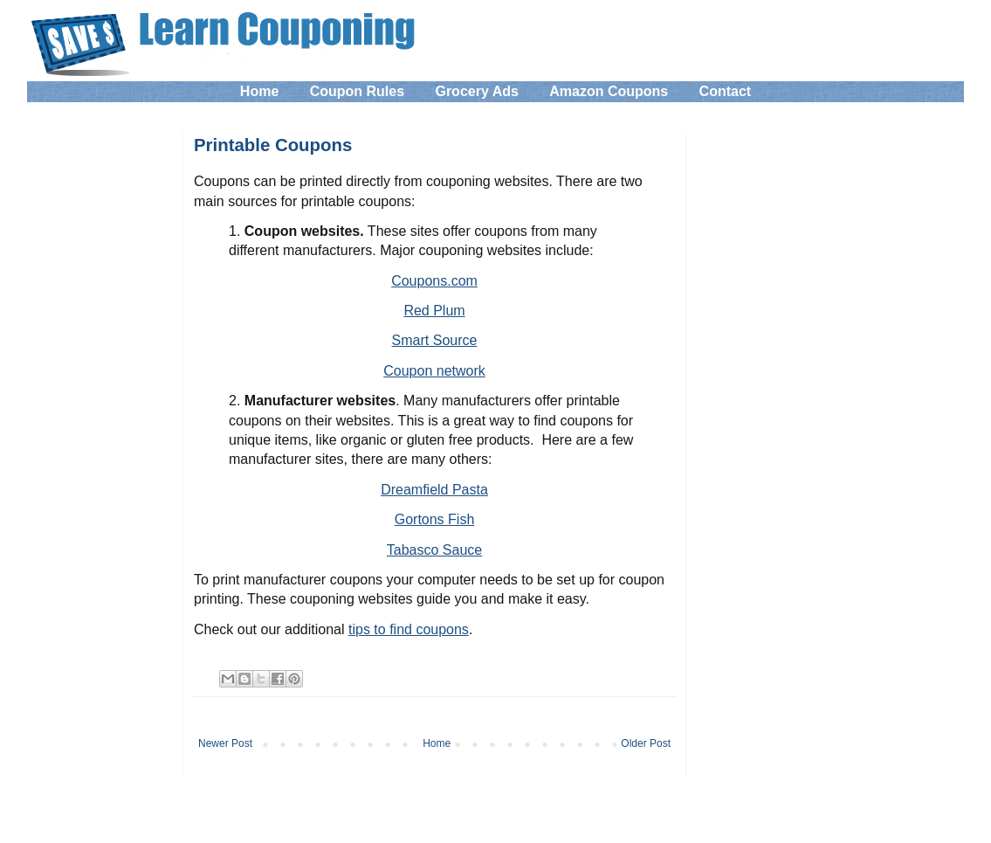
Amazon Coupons (608, 91)
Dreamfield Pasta (434, 489)
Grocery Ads (476, 91)
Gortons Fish (435, 519)
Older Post (646, 743)
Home (259, 91)
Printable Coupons (273, 145)
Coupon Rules (357, 91)
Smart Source (435, 340)
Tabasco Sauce (434, 549)
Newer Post (225, 743)
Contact (725, 91)
